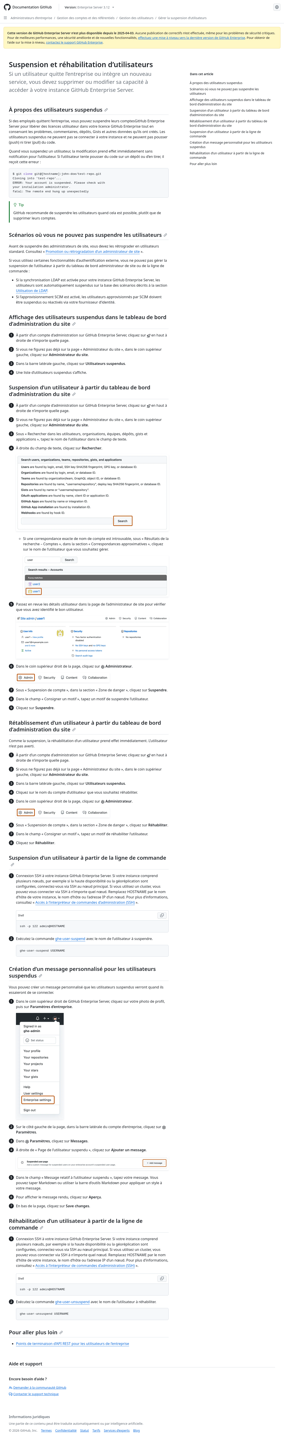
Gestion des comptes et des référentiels (85, 18)
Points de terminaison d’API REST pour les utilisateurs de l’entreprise (72, 1343)
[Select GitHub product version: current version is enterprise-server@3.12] (89, 7)
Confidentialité (66, 1430)
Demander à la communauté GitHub (37, 1387)
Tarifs (96, 1430)
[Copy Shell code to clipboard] (162, 915)
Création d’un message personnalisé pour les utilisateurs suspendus (82, 972)
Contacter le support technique (34, 1394)
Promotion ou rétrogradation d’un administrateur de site (93, 251)
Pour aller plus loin (36, 1332)
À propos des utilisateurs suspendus (58, 109)
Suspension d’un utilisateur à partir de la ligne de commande (87, 860)
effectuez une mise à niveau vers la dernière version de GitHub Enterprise (191, 38)
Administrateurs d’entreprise (31, 18)
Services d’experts (117, 1430)
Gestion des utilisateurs (136, 18)
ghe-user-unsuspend (72, 1301)
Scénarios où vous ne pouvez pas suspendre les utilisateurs (88, 234)
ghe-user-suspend (70, 938)
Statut (84, 1430)
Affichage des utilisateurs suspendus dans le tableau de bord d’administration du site (87, 320)
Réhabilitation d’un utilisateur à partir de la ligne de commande (76, 1224)
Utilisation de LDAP (31, 290)
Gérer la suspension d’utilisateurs (182, 18)
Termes (46, 1430)
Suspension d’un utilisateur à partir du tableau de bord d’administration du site (79, 391)
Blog (136, 1430)
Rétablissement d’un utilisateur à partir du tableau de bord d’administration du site (85, 726)
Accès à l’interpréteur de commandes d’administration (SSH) (85, 902)
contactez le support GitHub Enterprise (74, 42)
